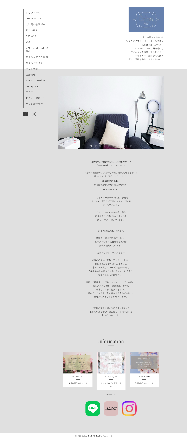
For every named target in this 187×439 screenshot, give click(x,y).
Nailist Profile (35, 80)
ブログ (29, 92)
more (111, 394)
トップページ (33, 12)
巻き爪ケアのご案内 (37, 57)
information (33, 18)
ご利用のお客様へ (36, 24)
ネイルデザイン (34, 62)
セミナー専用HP (35, 97)
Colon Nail (87, 436)
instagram (32, 86)
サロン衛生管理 (34, 103)
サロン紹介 (32, 30)
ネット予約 (32, 68)
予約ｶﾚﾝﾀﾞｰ (32, 36)
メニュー (31, 41)
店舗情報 (31, 74)
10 (130, 145)
